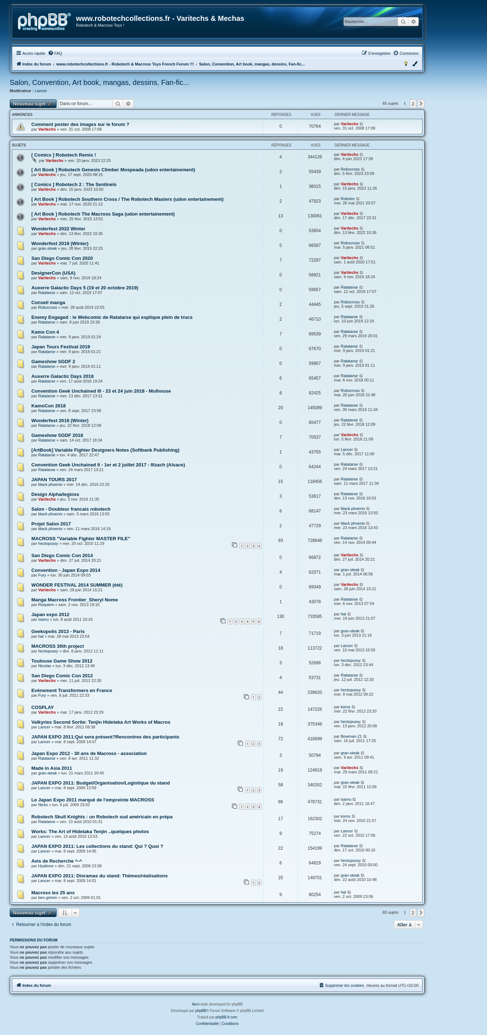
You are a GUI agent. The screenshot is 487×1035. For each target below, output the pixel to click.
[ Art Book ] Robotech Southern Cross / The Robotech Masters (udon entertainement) (127, 199)
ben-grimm (47, 897)
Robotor (348, 198)
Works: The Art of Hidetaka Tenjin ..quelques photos (90, 831)
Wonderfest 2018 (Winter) (60, 420)
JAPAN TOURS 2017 (54, 479)
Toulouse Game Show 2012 (62, 661)
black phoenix (50, 484)
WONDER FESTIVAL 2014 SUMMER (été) (76, 585)
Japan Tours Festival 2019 (60, 346)
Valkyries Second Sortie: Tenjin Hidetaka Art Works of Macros (100, 722)
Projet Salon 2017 (51, 523)
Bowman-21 (351, 736)
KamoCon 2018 (48, 405)
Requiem (46, 604)
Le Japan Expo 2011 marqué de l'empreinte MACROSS (92, 800)
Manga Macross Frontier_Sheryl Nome (74, 599)
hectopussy (48, 543)
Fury (42, 575)
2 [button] (413, 103)
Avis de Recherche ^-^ (56, 861)
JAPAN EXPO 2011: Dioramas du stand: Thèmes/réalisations (99, 875)
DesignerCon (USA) (53, 273)
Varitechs (47, 129)
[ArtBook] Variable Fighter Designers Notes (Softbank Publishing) (105, 450)
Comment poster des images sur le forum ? (80, 124)
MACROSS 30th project (57, 646)
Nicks (43, 805)
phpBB (200, 1011)
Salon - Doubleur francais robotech (71, 509)
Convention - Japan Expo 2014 (65, 570)
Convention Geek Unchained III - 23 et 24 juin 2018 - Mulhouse (101, 391)
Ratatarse (46, 292)
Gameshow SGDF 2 (53, 361)
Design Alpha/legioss (55, 494)
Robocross (350, 169)
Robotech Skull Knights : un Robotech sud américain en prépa (102, 816)
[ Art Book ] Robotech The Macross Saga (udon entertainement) (103, 214)
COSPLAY (42, 707)
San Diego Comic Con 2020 (62, 258)
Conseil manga (48, 302)
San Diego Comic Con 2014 (62, 555)
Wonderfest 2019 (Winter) (60, 243)
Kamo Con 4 (45, 332)
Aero (196, 1004)
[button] (421, 103)
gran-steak (47, 248)
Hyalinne (46, 866)
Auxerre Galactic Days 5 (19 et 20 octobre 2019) (84, 287)
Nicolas (44, 666)
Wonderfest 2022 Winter (58, 228)
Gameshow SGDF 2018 (57, 435)
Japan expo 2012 (50, 614)
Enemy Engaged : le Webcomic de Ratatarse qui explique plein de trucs (112, 317)
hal (343, 614)
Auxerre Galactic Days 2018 (62, 376)
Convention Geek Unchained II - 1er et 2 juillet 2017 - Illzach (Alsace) (108, 464)
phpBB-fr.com (226, 1017)
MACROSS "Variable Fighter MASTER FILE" (80, 538)
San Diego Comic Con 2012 (62, 675)
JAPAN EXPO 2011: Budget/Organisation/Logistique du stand (100, 783)
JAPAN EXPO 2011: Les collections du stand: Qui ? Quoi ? (97, 846)
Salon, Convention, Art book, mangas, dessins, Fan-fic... (99, 82)
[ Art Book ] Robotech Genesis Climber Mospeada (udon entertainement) (113, 169)
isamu (43, 619)
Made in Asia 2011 (51, 768)
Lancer (41, 91)
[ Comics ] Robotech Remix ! (63, 155)
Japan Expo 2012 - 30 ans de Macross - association (89, 753)
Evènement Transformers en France (71, 690)
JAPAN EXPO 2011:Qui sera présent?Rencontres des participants (105, 737)
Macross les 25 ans (53, 892)
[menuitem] (55, 53)
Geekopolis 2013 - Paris (58, 631)
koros (345, 707)
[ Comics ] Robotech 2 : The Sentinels (74, 184)
